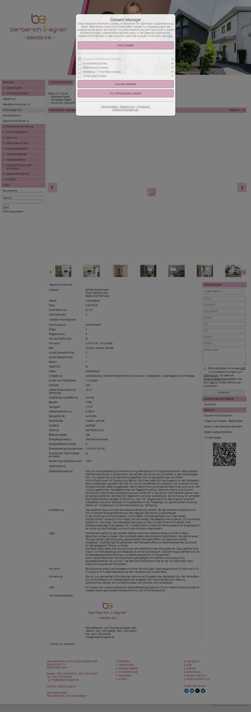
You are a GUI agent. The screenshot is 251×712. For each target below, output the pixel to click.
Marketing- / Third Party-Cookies (102, 71)
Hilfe (169, 36)
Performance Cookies (95, 67)
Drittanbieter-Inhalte (94, 76)
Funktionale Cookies (95, 63)
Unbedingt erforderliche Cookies (102, 59)
